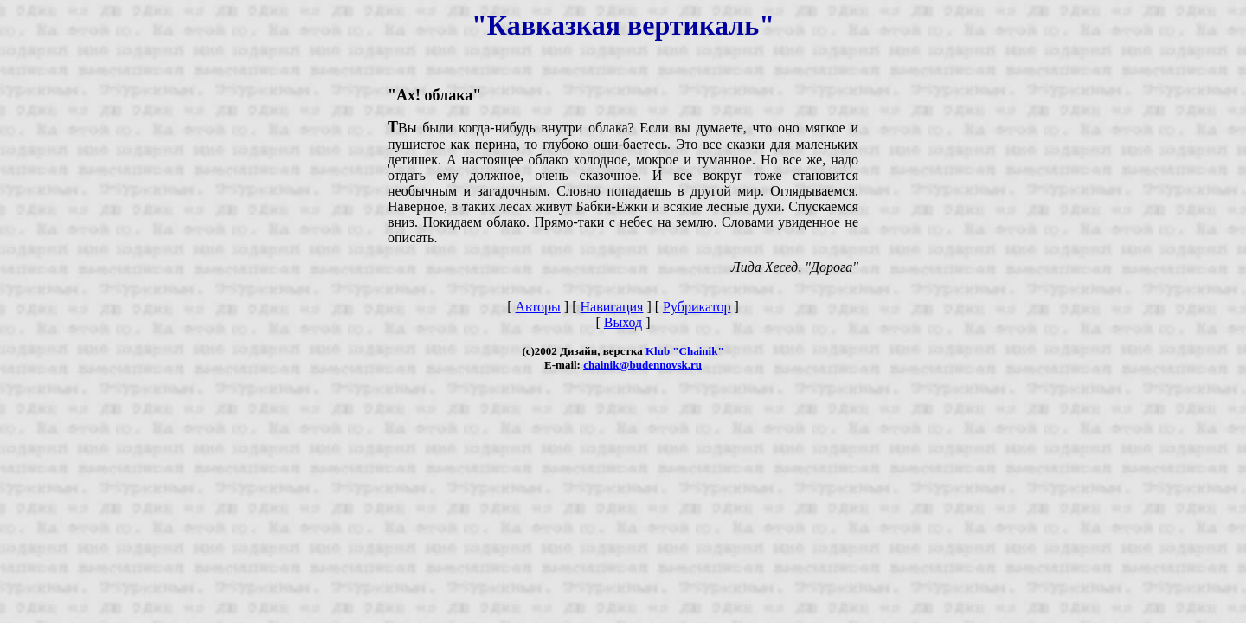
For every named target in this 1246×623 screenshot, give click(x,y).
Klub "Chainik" (684, 350)
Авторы (538, 306)
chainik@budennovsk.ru (642, 364)
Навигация (611, 306)
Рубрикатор (696, 306)
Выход (623, 322)
